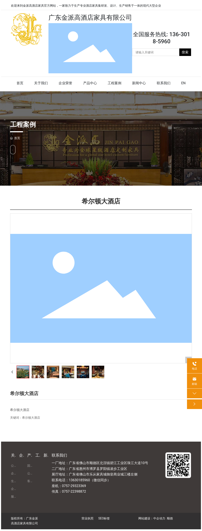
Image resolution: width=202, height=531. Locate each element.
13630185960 (79, 480)
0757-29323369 (74, 486)
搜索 (185, 52)
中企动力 (159, 518)
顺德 (170, 518)
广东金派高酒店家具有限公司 (90, 17)
